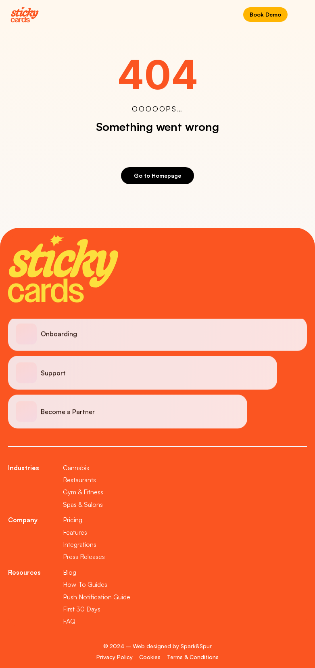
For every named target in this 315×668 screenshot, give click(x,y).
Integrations (79, 544)
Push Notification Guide (96, 597)
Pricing (72, 520)
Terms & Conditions (193, 656)
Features (75, 532)
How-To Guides (85, 584)
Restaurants (79, 480)
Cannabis (76, 468)
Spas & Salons (83, 504)
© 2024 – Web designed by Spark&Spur (157, 646)
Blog (69, 572)
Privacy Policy (114, 656)
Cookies (150, 656)
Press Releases (84, 556)
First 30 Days (81, 609)
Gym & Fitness (83, 492)
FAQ (69, 621)
